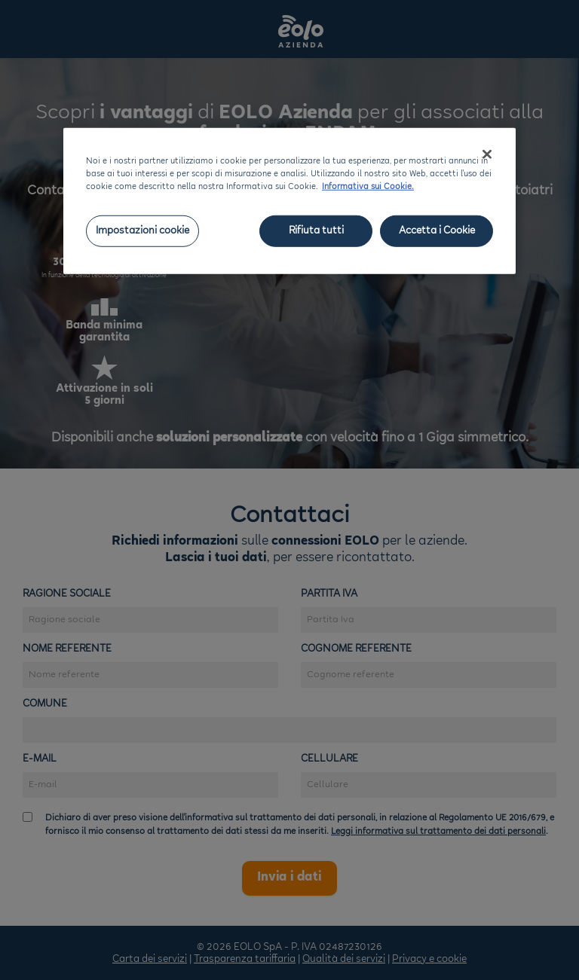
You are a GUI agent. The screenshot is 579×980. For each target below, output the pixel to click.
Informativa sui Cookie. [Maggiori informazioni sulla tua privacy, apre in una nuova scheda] (368, 187)
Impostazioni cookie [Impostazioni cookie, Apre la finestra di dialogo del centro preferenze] (142, 231)
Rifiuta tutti (316, 231)
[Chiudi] (487, 154)
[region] (289, 201)
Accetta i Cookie (437, 231)
